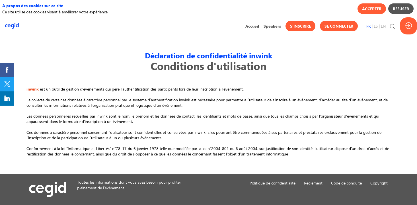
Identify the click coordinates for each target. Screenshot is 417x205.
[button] (300, 26)
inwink (32, 89)
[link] (252, 25)
